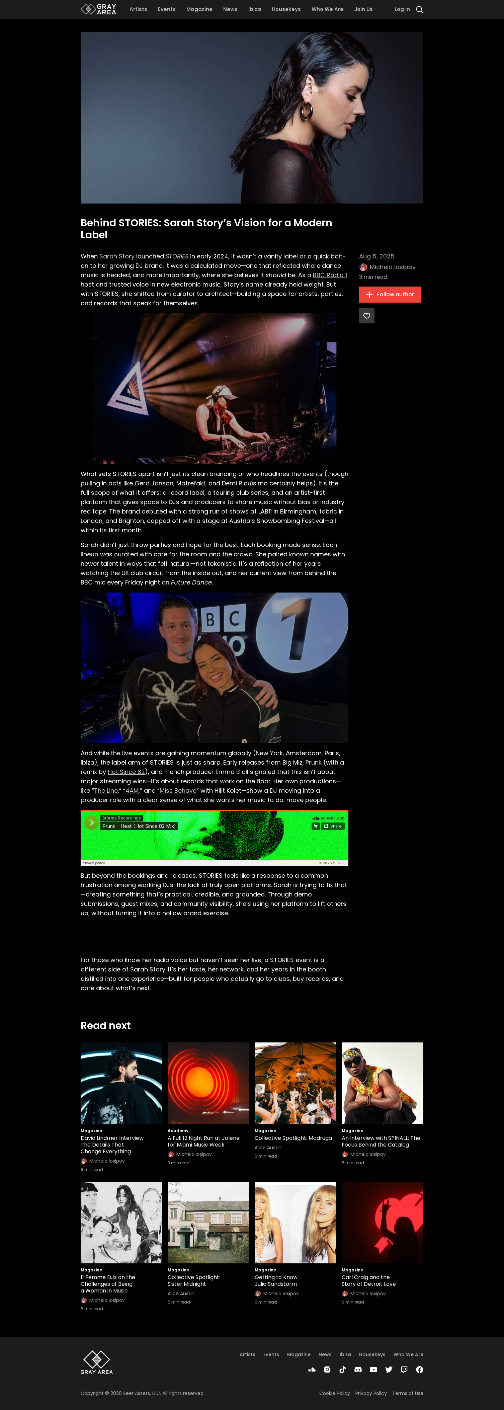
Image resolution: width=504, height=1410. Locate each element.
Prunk (314, 762)
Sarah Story (117, 256)
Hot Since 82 (126, 772)
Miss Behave (178, 790)
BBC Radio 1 (330, 275)
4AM (132, 790)
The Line (106, 790)
